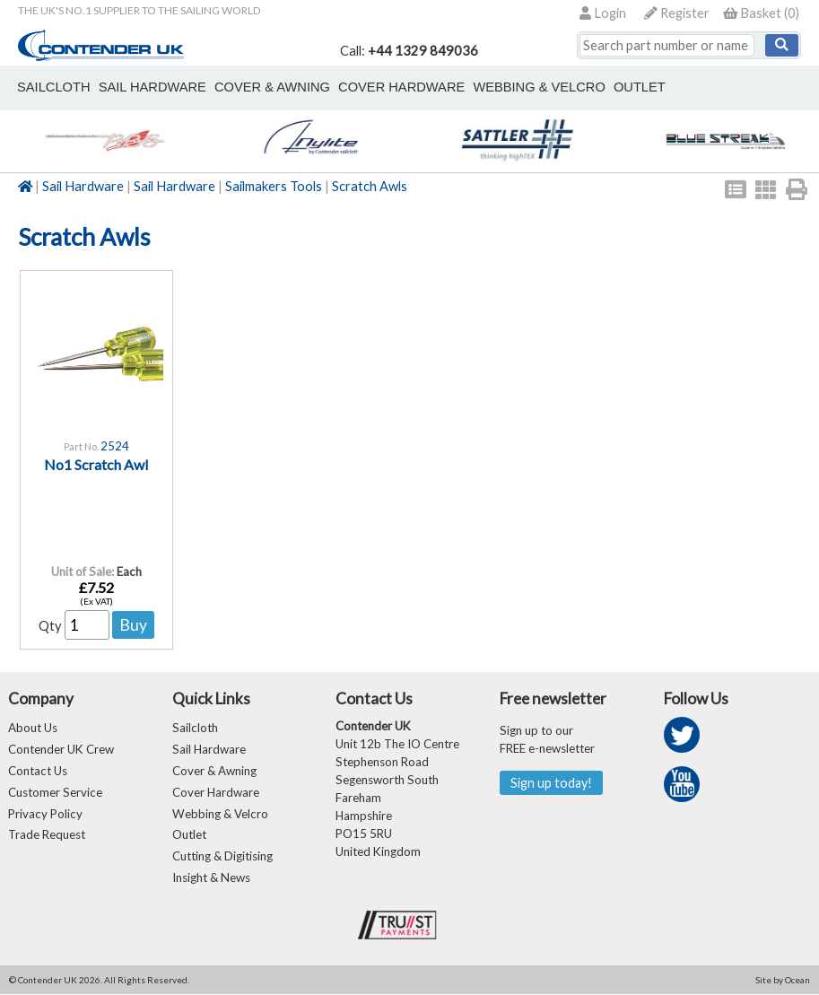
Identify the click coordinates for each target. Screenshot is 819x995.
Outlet (189, 835)
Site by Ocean (782, 980)
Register (677, 13)
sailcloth (53, 87)
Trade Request (46, 835)
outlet (639, 87)
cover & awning (272, 87)
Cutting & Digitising (222, 857)
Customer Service (55, 792)
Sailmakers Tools (273, 186)
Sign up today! (551, 782)
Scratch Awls (369, 186)
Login (602, 13)
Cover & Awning (214, 771)
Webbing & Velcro (220, 814)
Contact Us (37, 771)
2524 (114, 446)
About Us (32, 727)
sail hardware (151, 87)
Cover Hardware (215, 792)
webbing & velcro (539, 87)
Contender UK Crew (61, 749)
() (761, 13)
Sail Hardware (83, 186)
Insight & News (211, 878)
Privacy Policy (45, 814)
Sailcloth (195, 727)
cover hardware (401, 87)
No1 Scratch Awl (96, 464)
